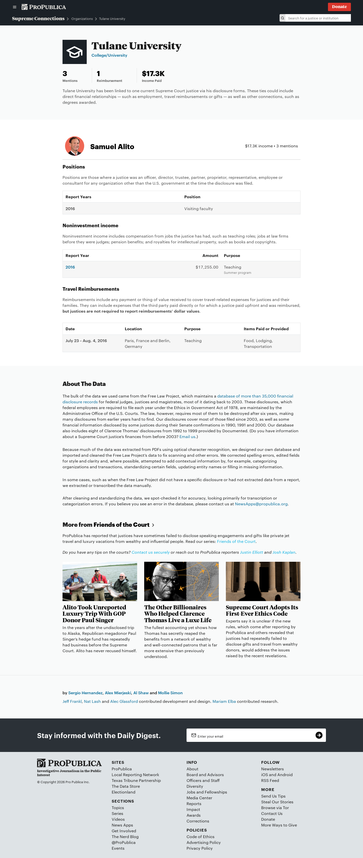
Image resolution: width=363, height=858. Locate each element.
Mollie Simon (170, 692)
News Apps (122, 825)
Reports (194, 803)
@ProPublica (124, 842)
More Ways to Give (279, 825)
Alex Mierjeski (118, 692)
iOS (264, 774)
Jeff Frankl (72, 701)
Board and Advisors (205, 774)
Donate (268, 819)
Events (118, 848)
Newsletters (272, 768)
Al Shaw (141, 692)
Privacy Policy (200, 848)
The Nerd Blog (125, 836)
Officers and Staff (203, 780)
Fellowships (216, 792)
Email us (187, 436)
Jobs (191, 792)
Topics (118, 807)
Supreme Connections (38, 18)
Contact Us (272, 813)
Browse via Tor (275, 807)
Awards (194, 815)
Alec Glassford (124, 701)
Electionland (123, 792)
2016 (70, 267)
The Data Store (126, 786)
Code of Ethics (201, 836)
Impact (193, 809)
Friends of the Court (125, 524)
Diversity (195, 786)
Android (285, 774)
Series (117, 813)
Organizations (82, 18)
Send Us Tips (273, 796)
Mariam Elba (224, 701)
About (192, 768)
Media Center (199, 797)
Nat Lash (92, 701)
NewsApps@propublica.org (261, 503)
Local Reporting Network (135, 774)
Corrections (198, 820)
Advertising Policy (204, 842)
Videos (118, 819)
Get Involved (124, 830)
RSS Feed (270, 780)
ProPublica (122, 768)
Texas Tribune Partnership (136, 780)
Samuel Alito (112, 146)
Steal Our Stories (277, 801)
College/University (109, 55)
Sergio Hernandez (85, 692)
